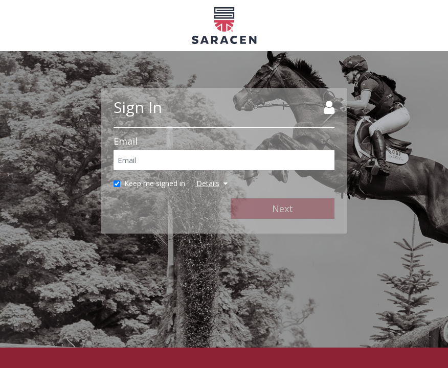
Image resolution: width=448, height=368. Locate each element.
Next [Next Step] (282, 208)
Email (126, 141)
